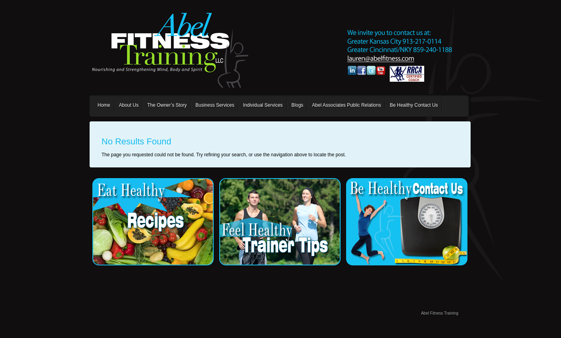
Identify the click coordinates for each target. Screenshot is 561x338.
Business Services (214, 105)
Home (104, 105)
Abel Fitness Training (439, 313)
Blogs (297, 105)
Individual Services (263, 105)
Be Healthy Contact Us (414, 105)
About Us (128, 105)
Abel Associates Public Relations (346, 105)
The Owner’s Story (167, 105)
